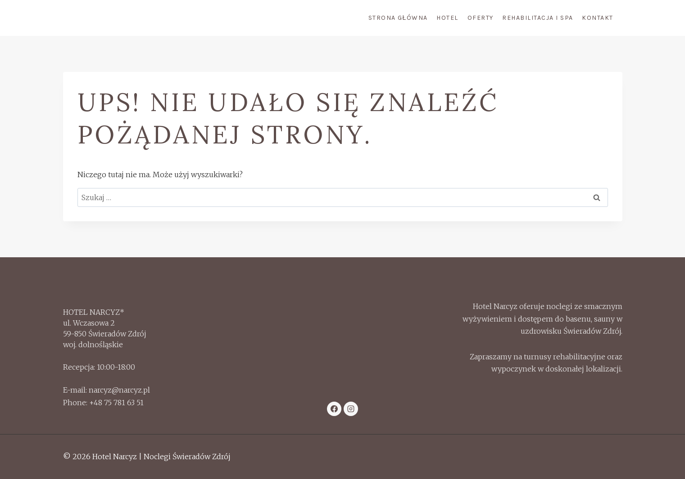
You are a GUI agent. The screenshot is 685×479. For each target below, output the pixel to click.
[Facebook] (334, 409)
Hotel (447, 18)
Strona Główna (398, 18)
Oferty (480, 18)
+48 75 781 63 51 (116, 402)
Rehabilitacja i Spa (537, 18)
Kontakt (597, 18)
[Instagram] (351, 409)
